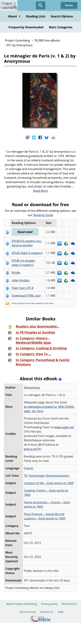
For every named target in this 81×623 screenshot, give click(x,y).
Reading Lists (35, 16)
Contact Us (46, 612)
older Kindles (20, 280)
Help (60, 612)
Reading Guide (43, 215)
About (14, 16)
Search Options (62, 16)
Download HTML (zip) (26, 296)
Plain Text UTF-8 (22, 288)
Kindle (16, 273)
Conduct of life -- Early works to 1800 (49, 483)
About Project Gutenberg (21, 604)
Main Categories (61, 27)
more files (30, 303)
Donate (69, 5)
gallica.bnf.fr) (33, 449)
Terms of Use (27, 612)
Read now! (25, 232)
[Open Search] (40, 5)
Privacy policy (49, 604)
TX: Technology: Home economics (46, 476)
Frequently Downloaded (26, 27)
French (28, 468)
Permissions (69, 604)
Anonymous (32, 387)
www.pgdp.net (64, 427)
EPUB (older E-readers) (27, 253)
